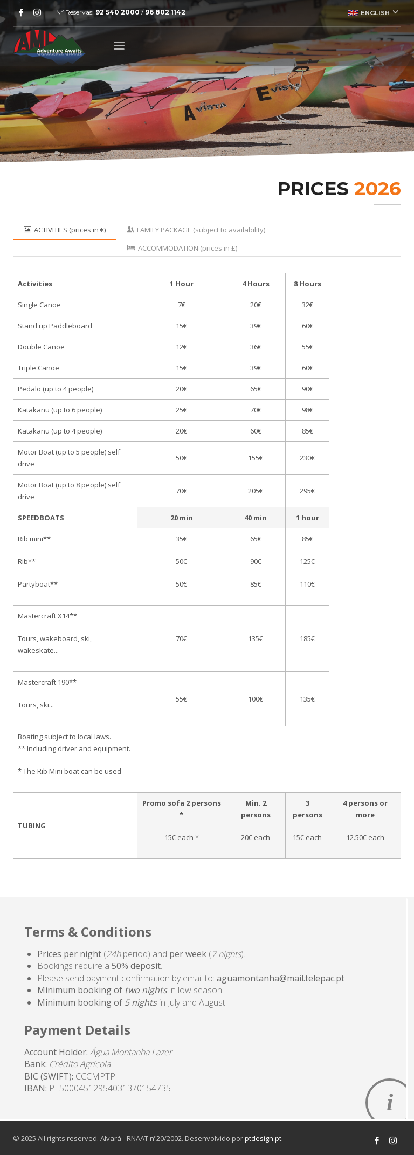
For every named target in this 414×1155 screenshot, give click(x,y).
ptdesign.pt (263, 1138)
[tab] (64, 229)
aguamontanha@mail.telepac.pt (280, 978)
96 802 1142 (165, 12)
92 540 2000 (117, 12)
